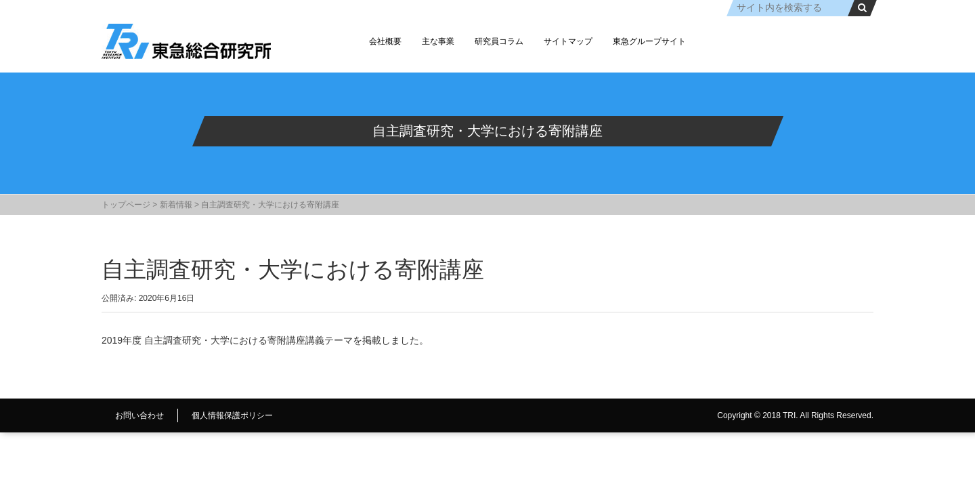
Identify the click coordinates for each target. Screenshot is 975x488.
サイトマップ (568, 41)
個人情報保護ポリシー (232, 415)
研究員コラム (499, 41)
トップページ (126, 204)
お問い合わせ (139, 415)
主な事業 (438, 41)
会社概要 (385, 41)
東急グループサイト (649, 41)
